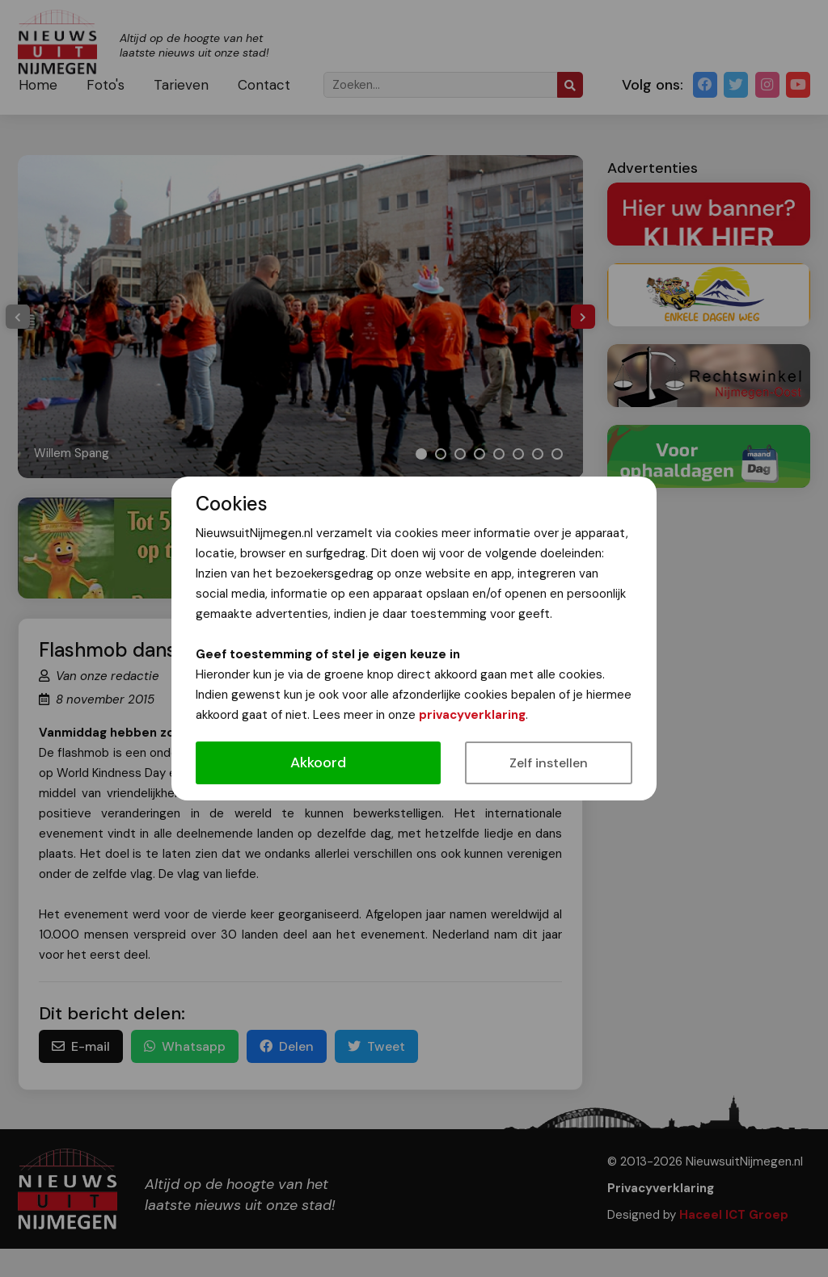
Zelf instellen (548, 762)
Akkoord (318, 762)
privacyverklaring (472, 715)
